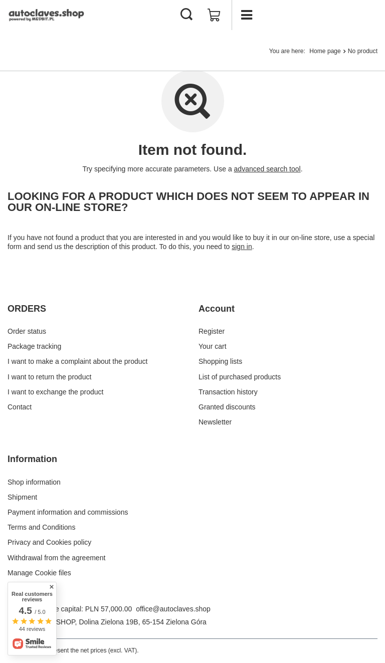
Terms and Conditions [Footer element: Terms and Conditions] (41, 527)
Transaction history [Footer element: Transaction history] (228, 392)
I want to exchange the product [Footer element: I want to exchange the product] (55, 392)
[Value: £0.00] (214, 15)
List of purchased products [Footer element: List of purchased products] (240, 377)
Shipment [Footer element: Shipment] (22, 497)
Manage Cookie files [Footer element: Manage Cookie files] (39, 573)
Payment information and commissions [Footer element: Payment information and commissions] (68, 512)
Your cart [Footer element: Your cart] (213, 346)
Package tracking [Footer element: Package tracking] (34, 346)
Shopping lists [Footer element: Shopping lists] (220, 361)
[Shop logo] (48, 15)
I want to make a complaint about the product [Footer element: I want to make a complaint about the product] (77, 361)
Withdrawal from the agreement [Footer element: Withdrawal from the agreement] (56, 558)
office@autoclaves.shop (173, 609)
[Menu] (247, 15)
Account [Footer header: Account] (217, 309)
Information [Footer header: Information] (32, 459)
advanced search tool (267, 169)
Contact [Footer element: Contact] (20, 407)
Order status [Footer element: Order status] (27, 331)
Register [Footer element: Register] (212, 331)
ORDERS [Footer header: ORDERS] (27, 309)
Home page (325, 51)
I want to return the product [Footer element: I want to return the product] (49, 377)
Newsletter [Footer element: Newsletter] (215, 422)
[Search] (186, 15)
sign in (242, 247)
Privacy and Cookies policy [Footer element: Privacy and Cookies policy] (49, 542)
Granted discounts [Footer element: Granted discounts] (227, 407)
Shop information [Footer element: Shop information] (34, 482)
